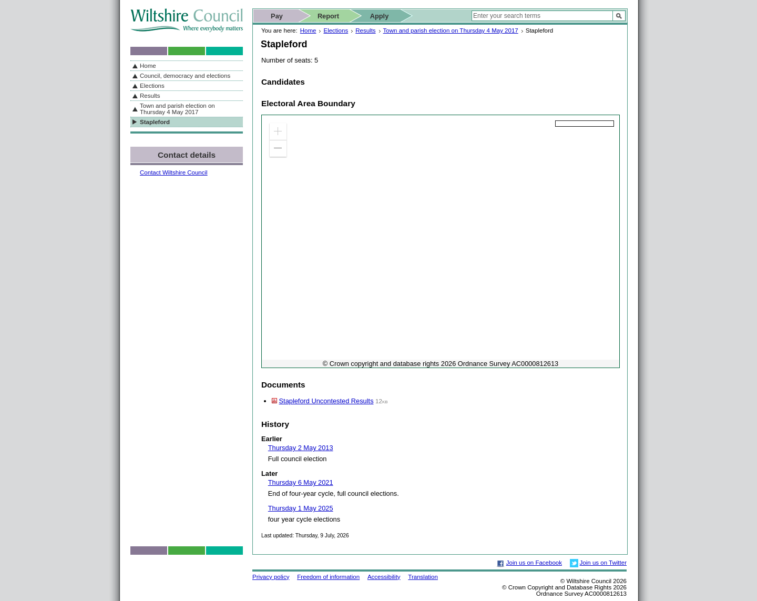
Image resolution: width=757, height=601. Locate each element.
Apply (379, 16)
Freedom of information (328, 577)
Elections (335, 30)
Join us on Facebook (534, 562)
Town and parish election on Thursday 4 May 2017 (450, 30)
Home (308, 30)
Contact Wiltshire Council (174, 172)
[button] (278, 131)
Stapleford (155, 122)
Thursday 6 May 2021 (300, 482)
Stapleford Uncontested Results (326, 401)
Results (365, 30)
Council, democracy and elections (185, 76)
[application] (440, 241)
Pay (277, 16)
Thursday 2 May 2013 (300, 448)
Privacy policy (270, 577)
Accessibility (384, 577)
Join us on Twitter (603, 562)
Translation (423, 577)
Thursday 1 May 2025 (300, 508)
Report (328, 16)
